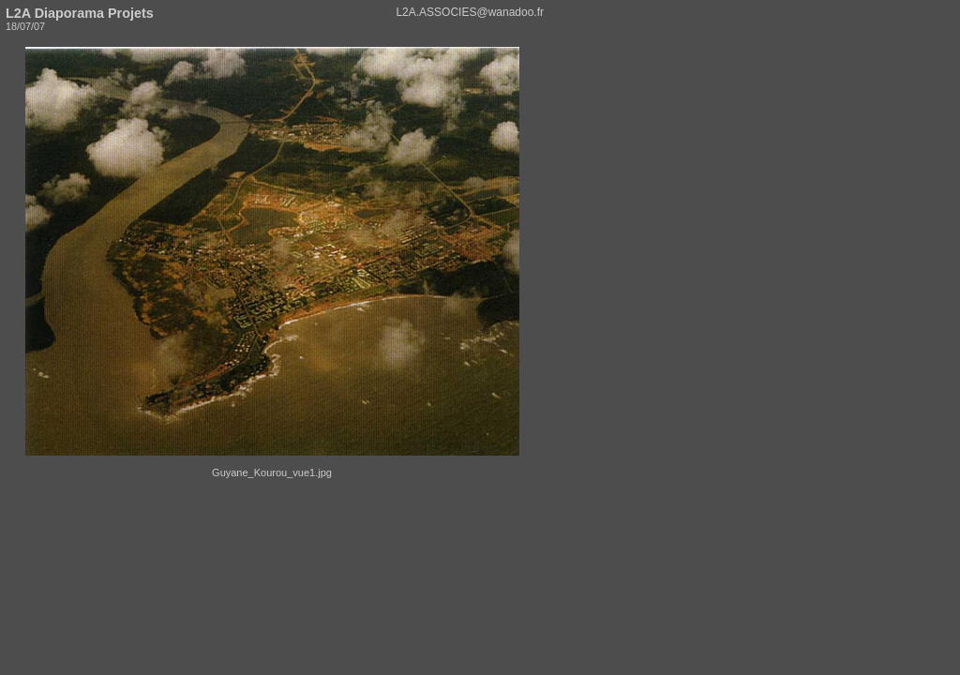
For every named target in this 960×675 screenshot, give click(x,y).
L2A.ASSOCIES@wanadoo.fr (470, 12)
